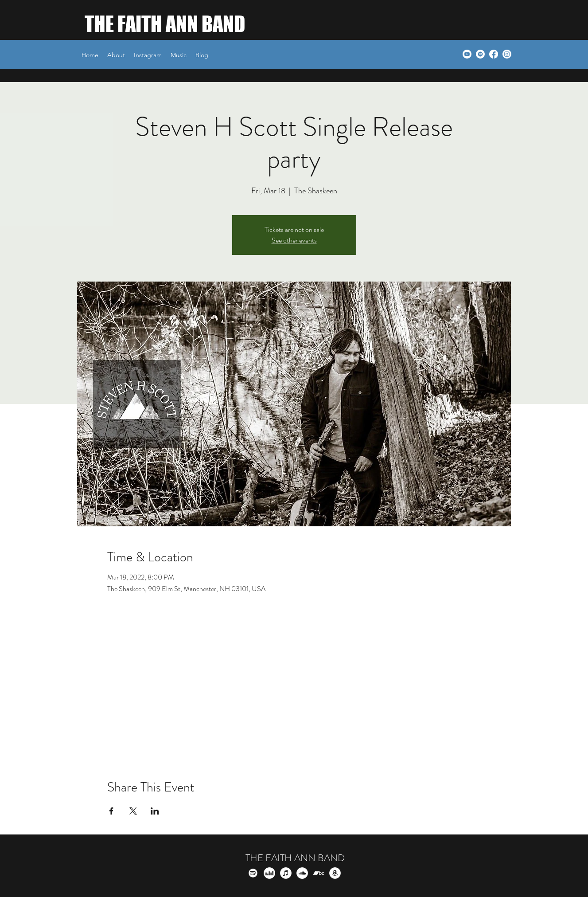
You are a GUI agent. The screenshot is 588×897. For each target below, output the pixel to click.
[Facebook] (493, 54)
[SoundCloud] (302, 873)
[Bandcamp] (318, 873)
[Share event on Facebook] (111, 811)
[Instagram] (506, 54)
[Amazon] (335, 873)
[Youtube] (467, 54)
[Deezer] (269, 873)
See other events (294, 240)
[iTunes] (286, 873)
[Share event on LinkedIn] (155, 811)
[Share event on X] (133, 811)
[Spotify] (480, 54)
